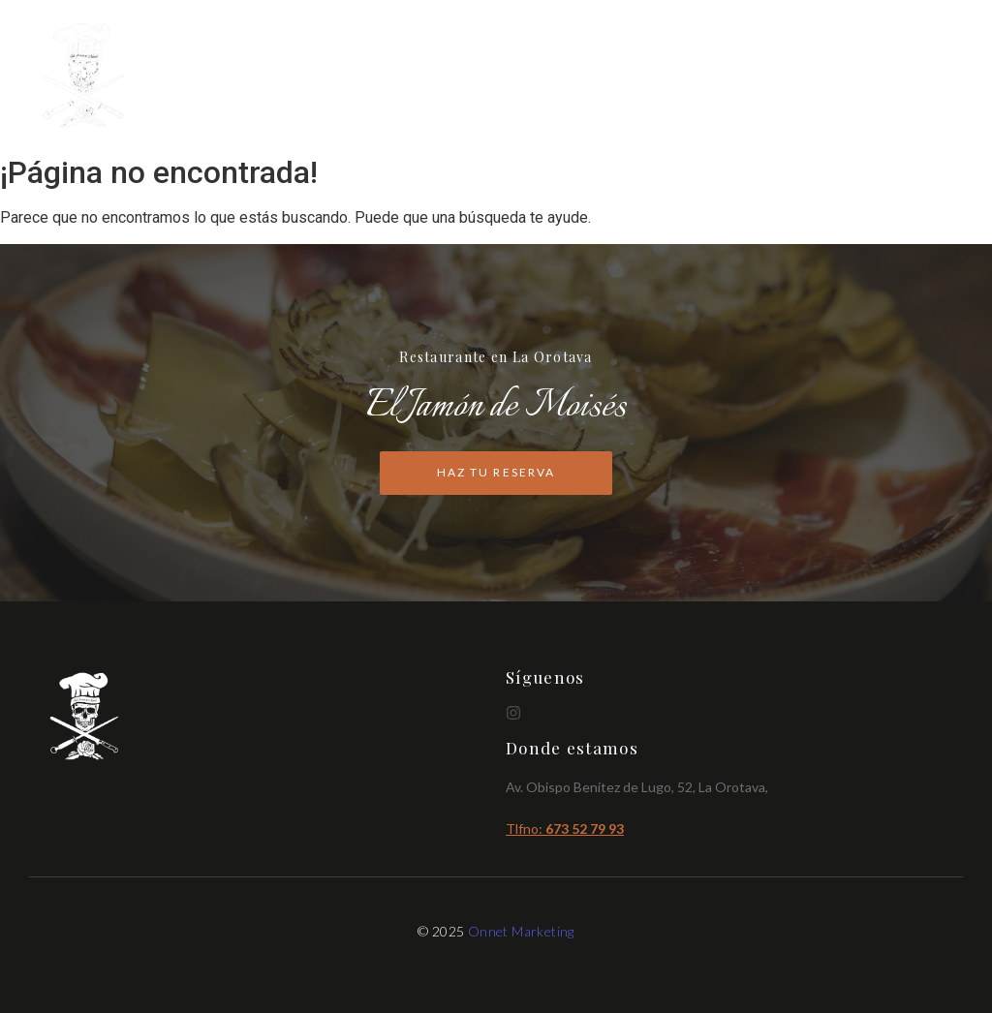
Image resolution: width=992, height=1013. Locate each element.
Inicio (702, 77)
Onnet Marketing (521, 931)
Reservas (925, 77)
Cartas (769, 77)
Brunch (843, 77)
